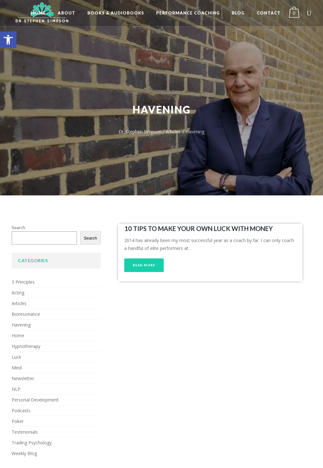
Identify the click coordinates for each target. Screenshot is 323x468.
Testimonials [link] (25, 432)
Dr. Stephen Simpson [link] (140, 132)
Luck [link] (16, 357)
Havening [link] (21, 325)
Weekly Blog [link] (24, 453)
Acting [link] (18, 293)
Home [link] (18, 335)
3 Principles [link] (23, 282)
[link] (8, 40)
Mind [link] (17, 368)
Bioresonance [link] (26, 314)
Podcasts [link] (21, 410)
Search (18, 227)
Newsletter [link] (23, 378)
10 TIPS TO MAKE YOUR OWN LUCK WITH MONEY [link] (198, 228)
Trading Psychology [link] (32, 443)
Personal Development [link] (35, 400)
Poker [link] (18, 421)
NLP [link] (16, 389)
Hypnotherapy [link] (26, 346)
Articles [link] (173, 132)
